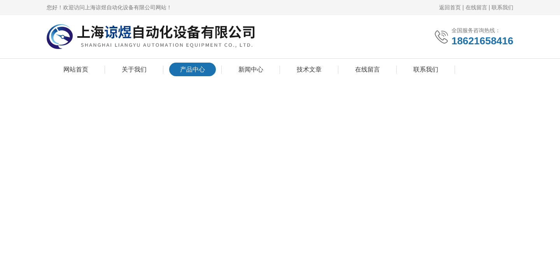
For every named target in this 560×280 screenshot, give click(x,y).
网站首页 (75, 69)
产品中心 (192, 69)
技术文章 (309, 69)
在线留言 (476, 7)
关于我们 (134, 69)
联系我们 (502, 7)
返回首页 (450, 7)
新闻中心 (250, 69)
